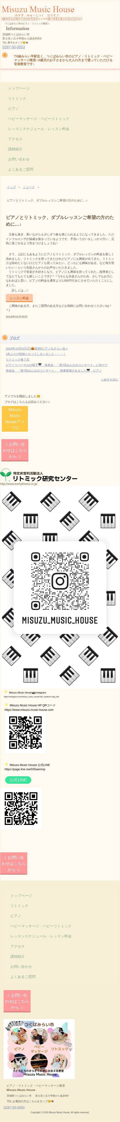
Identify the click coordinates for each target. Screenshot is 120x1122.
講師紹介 (15, 149)
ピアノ (13, 109)
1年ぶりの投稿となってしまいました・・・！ (36, 354)
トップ (11, 187)
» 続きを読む (109, 379)
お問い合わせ (19, 159)
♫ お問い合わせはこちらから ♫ (15, 450)
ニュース (29, 187)
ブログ (14, 338)
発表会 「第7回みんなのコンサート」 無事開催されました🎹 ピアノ (54, 370)
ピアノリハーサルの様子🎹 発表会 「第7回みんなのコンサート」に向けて (57, 365)
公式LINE (18, 780)
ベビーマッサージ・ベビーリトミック (38, 119)
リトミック (17, 98)
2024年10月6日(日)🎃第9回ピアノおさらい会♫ (37, 348)
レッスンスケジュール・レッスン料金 (38, 129)
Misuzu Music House (41, 23)
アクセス (15, 139)
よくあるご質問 (20, 169)
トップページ (19, 88)
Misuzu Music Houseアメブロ (15, 418)
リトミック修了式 (17, 359)
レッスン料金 (19, 298)
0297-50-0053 (13, 47)
